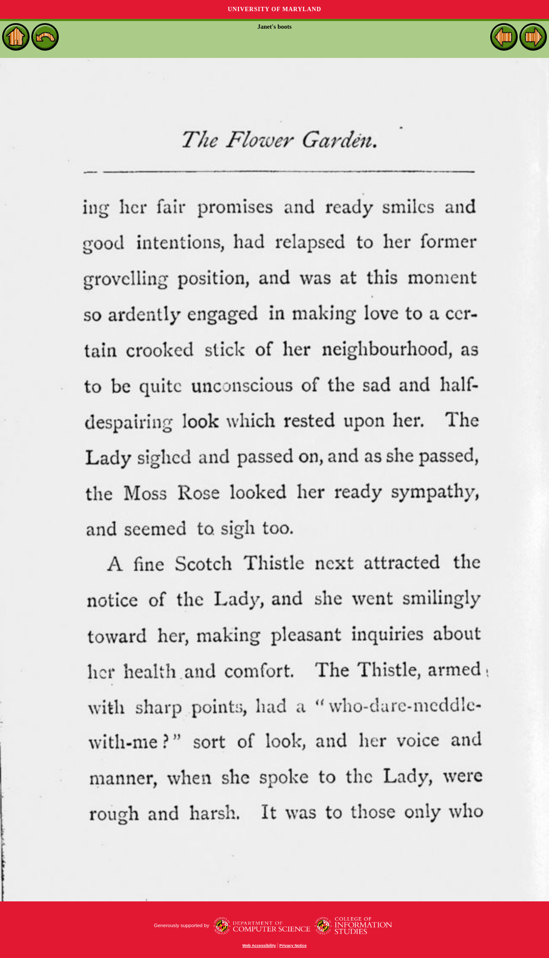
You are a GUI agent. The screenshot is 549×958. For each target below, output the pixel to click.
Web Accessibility (259, 945)
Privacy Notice (293, 945)
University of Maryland (274, 9)
